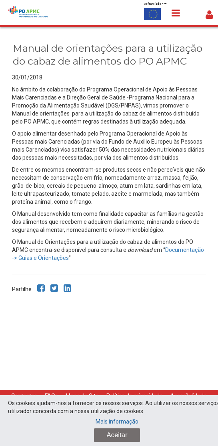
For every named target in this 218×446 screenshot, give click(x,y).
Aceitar (116, 435)
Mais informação (117, 421)
